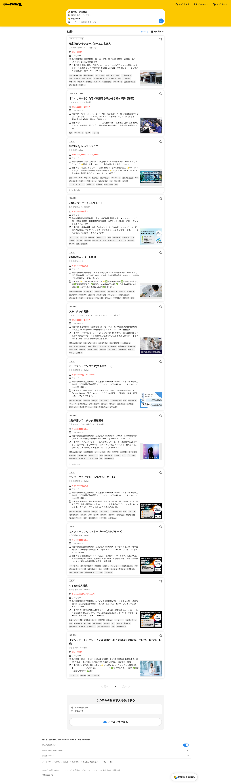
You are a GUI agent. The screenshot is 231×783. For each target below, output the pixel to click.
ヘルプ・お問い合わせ (50, 770)
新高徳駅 (75, 762)
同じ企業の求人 (75, 190)
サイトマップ (66, 770)
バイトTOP (46, 762)
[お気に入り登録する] (160, 39)
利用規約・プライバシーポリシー (86, 770)
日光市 (65, 762)
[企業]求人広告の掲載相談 (110, 770)
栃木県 (57, 762)
